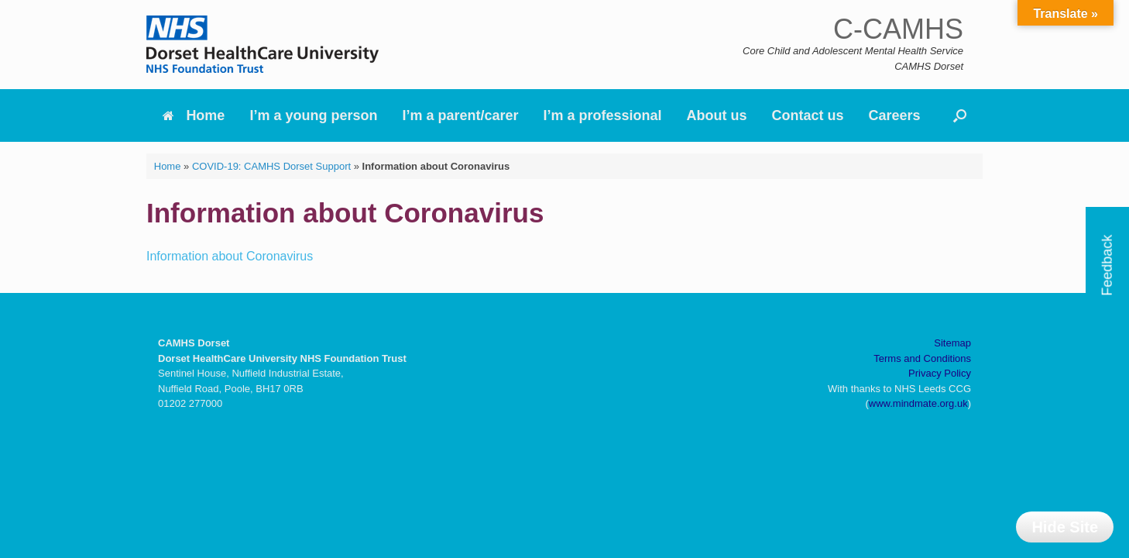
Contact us (808, 115)
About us (717, 115)
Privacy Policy (939, 373)
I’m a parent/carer (460, 115)
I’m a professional (603, 115)
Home (194, 115)
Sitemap (952, 343)
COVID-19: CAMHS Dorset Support (271, 166)
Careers (895, 115)
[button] (960, 115)
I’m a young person (313, 115)
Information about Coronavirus (229, 256)
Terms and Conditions (922, 358)
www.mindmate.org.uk (918, 403)
